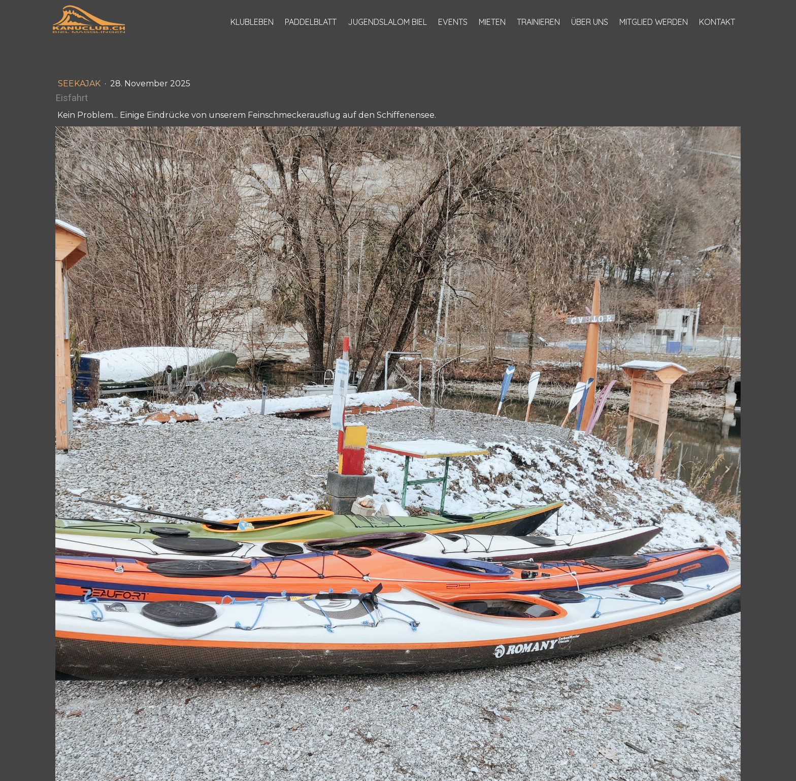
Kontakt (717, 22)
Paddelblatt (311, 22)
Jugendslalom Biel (387, 22)
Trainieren (538, 22)
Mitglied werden (653, 22)
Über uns (589, 22)
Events (453, 22)
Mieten (492, 22)
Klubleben (252, 22)
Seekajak (80, 83)
